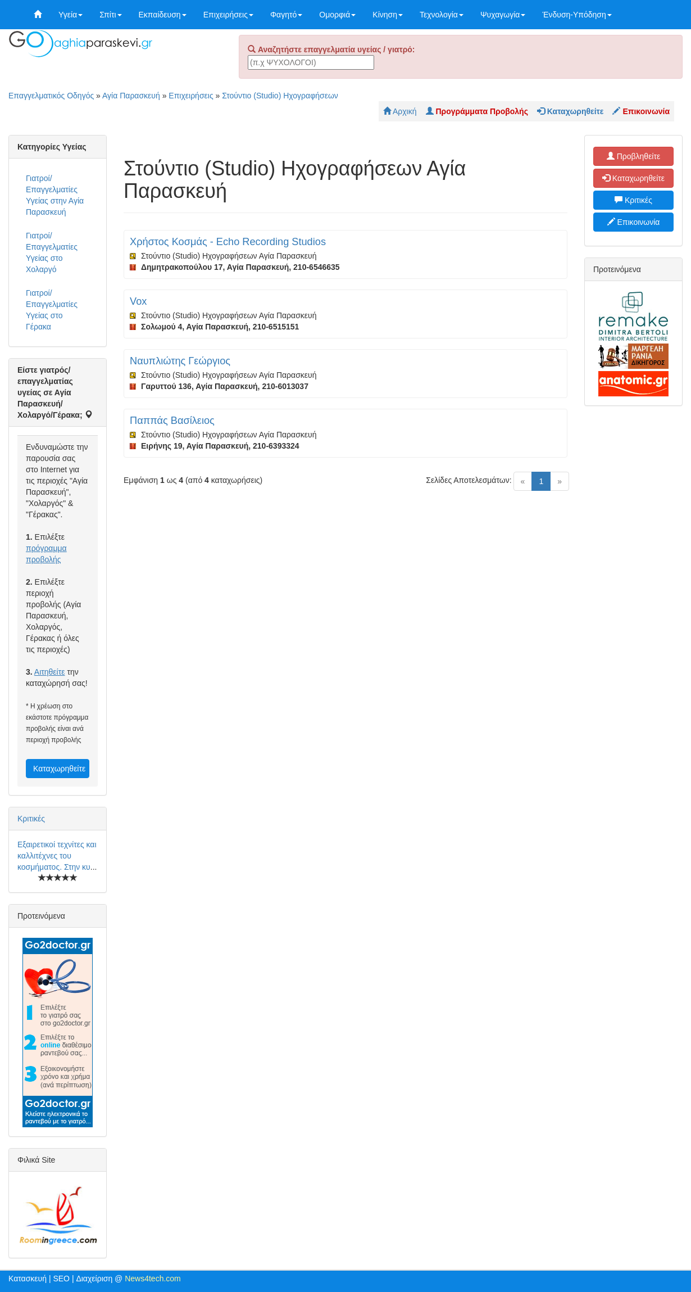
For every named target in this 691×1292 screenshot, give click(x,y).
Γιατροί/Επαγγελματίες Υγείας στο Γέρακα (52, 309)
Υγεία (70, 14)
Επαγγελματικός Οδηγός (51, 95)
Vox (138, 301)
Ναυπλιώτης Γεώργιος (180, 361)
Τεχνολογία (441, 14)
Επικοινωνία (633, 222)
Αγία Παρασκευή (131, 95)
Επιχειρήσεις (228, 14)
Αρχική (400, 111)
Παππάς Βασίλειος (172, 420)
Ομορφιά (337, 14)
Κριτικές (31, 818)
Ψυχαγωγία (503, 14)
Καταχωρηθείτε (59, 768)
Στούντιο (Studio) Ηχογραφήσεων (280, 95)
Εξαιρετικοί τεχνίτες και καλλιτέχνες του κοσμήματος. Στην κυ (57, 855)
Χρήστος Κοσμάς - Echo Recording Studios (228, 241)
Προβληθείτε (634, 156)
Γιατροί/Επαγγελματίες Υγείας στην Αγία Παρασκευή (55, 195)
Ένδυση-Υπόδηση (576, 14)
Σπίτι (110, 14)
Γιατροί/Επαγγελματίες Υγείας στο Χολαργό (52, 252)
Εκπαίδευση (163, 14)
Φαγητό (286, 14)
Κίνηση (387, 14)
